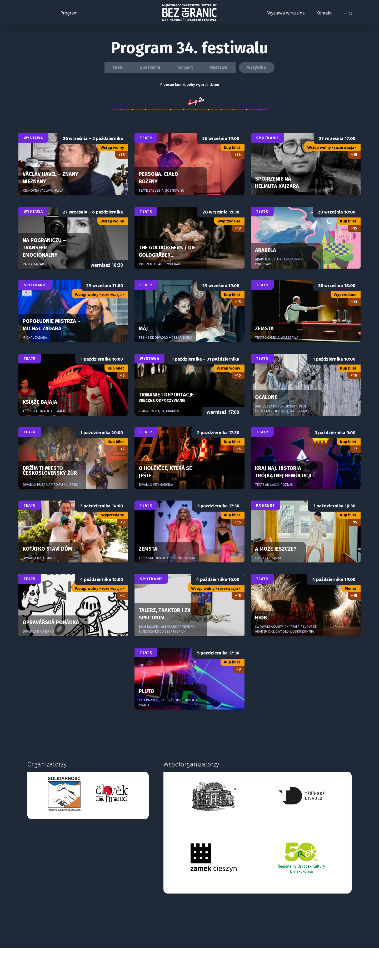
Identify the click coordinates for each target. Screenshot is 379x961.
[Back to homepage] (189, 12)
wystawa (218, 67)
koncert (185, 67)
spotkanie (150, 67)
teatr (118, 67)
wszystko (256, 67)
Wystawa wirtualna (286, 13)
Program (69, 13)
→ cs (348, 13)
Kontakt (324, 13)
